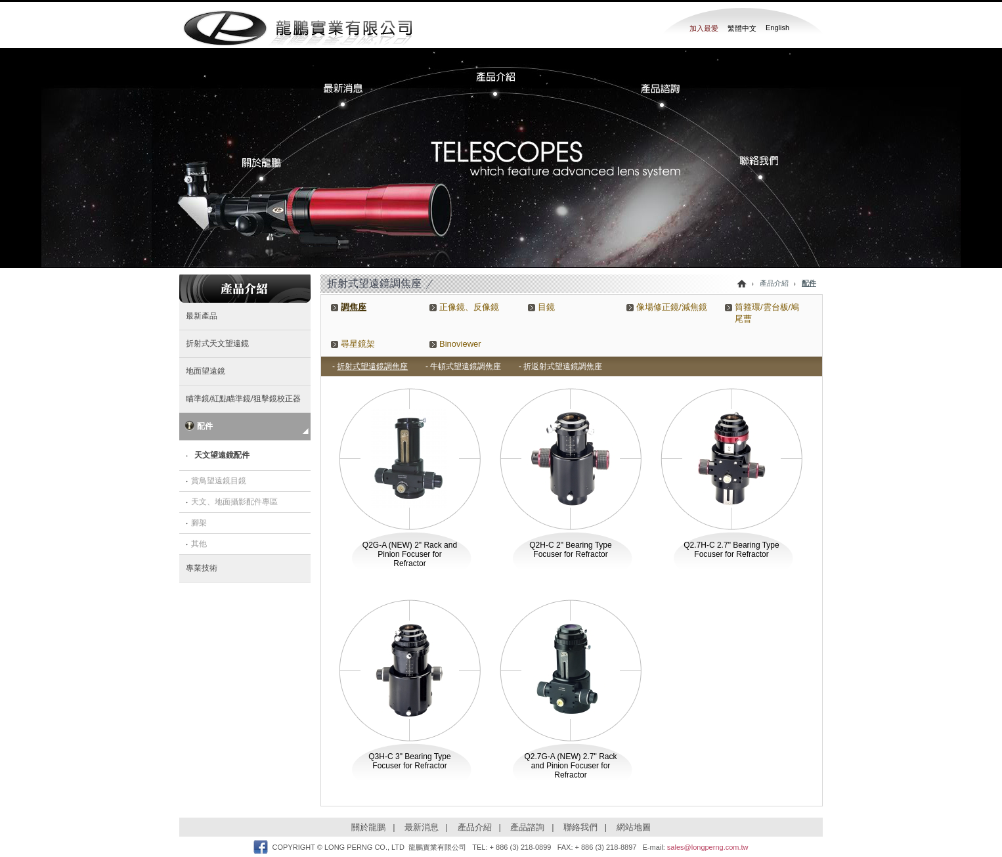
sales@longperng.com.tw (708, 847)
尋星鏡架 (358, 344)
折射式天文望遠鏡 (217, 343)
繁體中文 (742, 28)
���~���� (500, 78)
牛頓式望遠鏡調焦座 (465, 366)
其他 (199, 543)
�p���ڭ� (754, 169)
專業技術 (201, 568)
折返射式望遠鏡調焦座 (562, 366)
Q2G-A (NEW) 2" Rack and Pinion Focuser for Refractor (409, 554)
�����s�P (269, 169)
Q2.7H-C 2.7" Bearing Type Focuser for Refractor (731, 549)
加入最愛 (703, 28)
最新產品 (201, 315)
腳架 (199, 522)
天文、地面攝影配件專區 (234, 501)
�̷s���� (353, 94)
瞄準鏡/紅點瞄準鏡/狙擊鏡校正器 (243, 398)
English (777, 28)
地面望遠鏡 (205, 371)
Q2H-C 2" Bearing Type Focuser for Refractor (570, 549)
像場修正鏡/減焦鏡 (671, 307)
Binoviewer (460, 344)
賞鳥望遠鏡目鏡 (218, 480)
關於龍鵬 (368, 827)
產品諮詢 (527, 827)
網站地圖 (634, 827)
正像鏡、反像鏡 (469, 307)
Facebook (260, 847)
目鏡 (546, 307)
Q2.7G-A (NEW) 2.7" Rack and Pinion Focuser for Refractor (571, 766)
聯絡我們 (580, 827)
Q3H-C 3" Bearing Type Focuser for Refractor (409, 761)
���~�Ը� (655, 94)
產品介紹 (475, 827)
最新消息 (421, 827)
